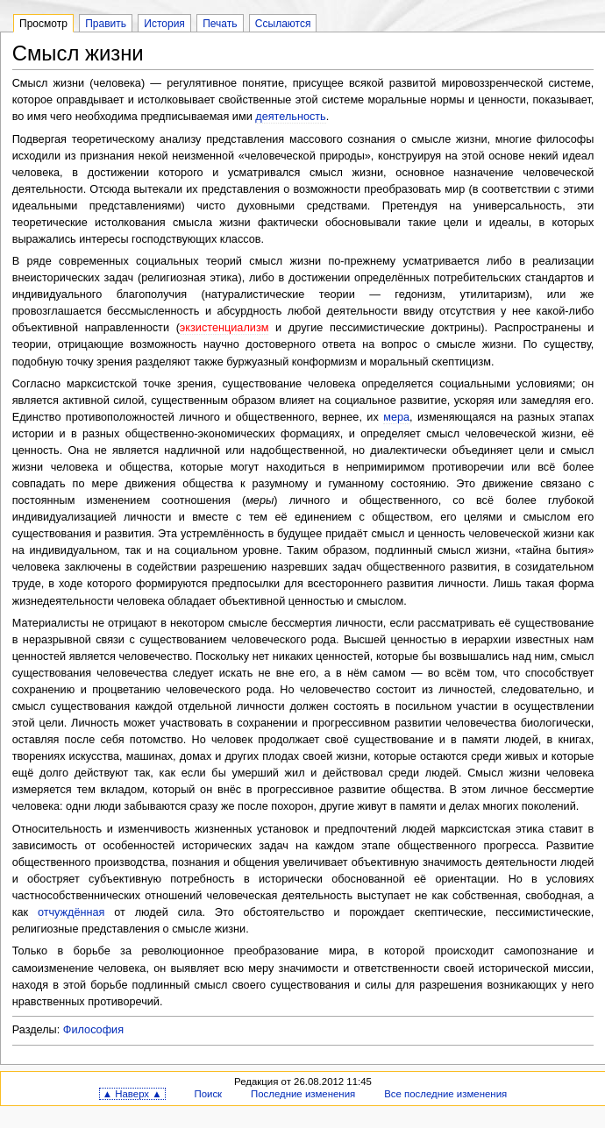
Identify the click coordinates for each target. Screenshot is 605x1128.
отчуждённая (71, 912)
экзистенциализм (224, 328)
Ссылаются (283, 24)
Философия (93, 1030)
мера (396, 417)
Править (105, 24)
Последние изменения (303, 1094)
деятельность (290, 116)
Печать (220, 24)
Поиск (208, 1094)
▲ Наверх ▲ (132, 1094)
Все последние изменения (445, 1094)
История (164, 24)
